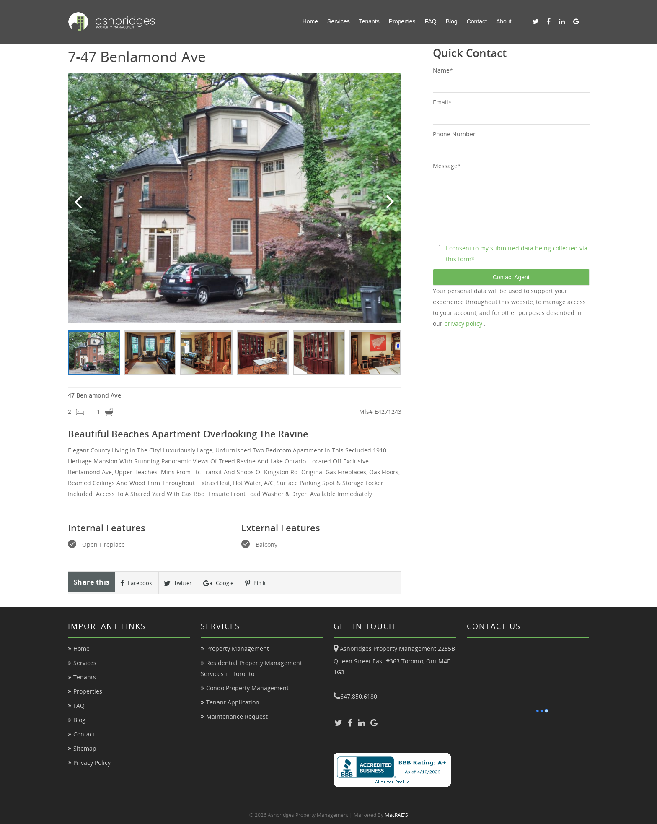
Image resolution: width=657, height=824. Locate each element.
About (504, 21)
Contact (477, 21)
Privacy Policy (92, 763)
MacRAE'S (396, 815)
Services (338, 21)
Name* (443, 70)
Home (310, 21)
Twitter (177, 582)
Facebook (136, 582)
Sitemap (84, 748)
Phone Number (454, 134)
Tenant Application (232, 702)
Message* (447, 166)
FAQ (431, 21)
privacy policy (464, 324)
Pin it (255, 582)
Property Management (237, 648)
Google (218, 582)
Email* (442, 102)
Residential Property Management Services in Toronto (251, 668)
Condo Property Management (247, 688)
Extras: (207, 483)
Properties (402, 21)
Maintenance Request (237, 716)
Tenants (369, 21)
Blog (452, 21)
